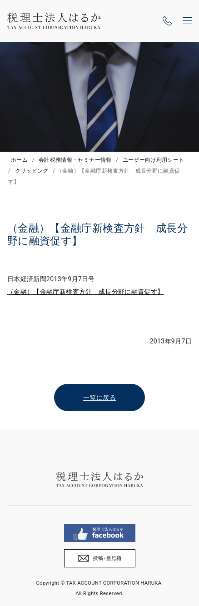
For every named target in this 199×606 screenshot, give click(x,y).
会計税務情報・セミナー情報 (75, 160)
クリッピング (32, 171)
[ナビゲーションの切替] (187, 21)
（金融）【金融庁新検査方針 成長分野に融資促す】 (85, 291)
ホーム (19, 160)
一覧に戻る (99, 397)
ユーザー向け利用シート (153, 160)
